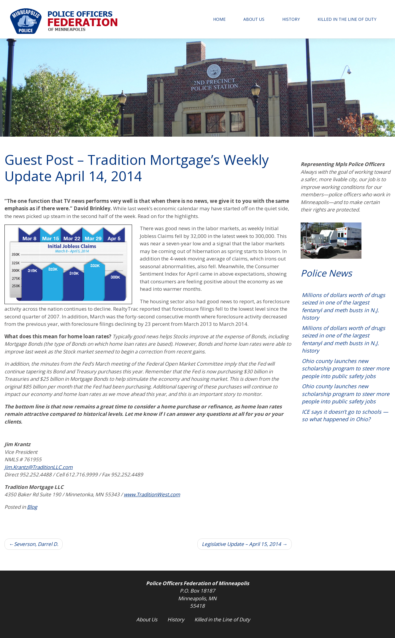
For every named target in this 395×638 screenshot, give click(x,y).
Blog (32, 506)
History (291, 19)
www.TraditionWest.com (152, 494)
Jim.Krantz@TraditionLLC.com (38, 467)
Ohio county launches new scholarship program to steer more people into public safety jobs (345, 368)
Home (219, 19)
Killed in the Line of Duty (347, 19)
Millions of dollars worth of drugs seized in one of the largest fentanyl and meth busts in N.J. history (343, 306)
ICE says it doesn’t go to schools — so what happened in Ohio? (345, 415)
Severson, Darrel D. (36, 544)
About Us (253, 19)
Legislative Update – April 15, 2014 (241, 544)
